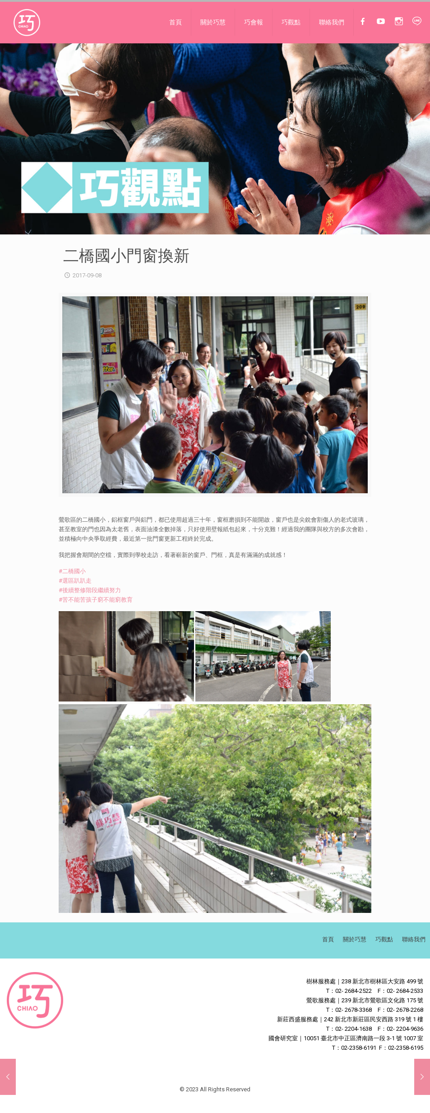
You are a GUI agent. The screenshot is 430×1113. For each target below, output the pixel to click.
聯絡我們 (413, 939)
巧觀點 (384, 939)
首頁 (328, 939)
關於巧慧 (354, 939)
